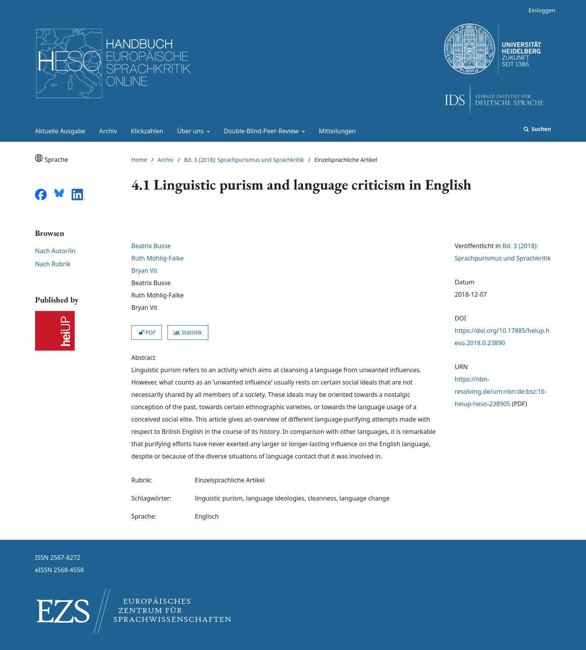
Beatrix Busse (151, 246)
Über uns (189, 131)
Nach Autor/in (55, 251)
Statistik (188, 332)
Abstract (143, 357)
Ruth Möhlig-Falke (157, 258)
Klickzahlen (145, 131)
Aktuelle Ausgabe (58, 131)
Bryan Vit (144, 270)
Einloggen (538, 10)
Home (139, 159)
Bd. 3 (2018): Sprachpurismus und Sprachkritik (244, 159)
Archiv (106, 131)
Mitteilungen (336, 131)
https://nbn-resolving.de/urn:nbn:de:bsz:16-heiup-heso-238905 (500, 391)
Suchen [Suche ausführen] (540, 129)
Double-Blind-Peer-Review (260, 131)
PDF (146, 332)
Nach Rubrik (52, 264)
